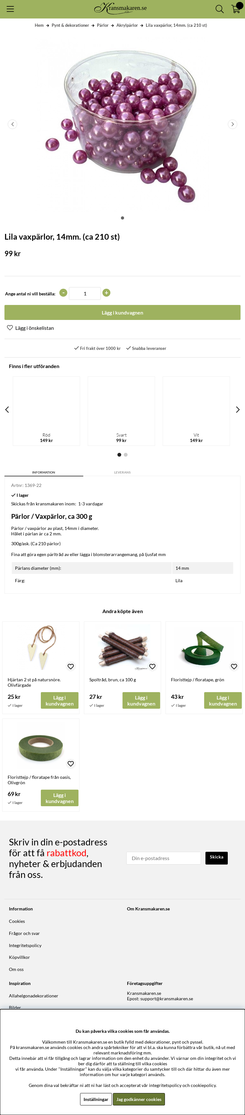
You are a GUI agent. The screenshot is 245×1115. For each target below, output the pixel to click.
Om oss (16, 969)
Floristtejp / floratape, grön (197, 679)
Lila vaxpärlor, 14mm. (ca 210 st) (176, 25)
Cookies (17, 921)
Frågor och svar (24, 933)
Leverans (122, 472)
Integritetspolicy (25, 945)
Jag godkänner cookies (138, 1099)
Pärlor (102, 25)
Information (43, 472)
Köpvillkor (19, 957)
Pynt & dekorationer (70, 25)
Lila (178, 580)
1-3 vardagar (90, 503)
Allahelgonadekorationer (33, 995)
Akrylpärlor (127, 25)
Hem (39, 25)
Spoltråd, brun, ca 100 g (112, 679)
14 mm (182, 568)
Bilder (15, 1007)
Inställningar (96, 1099)
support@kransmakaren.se (166, 998)
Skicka (216, 856)
